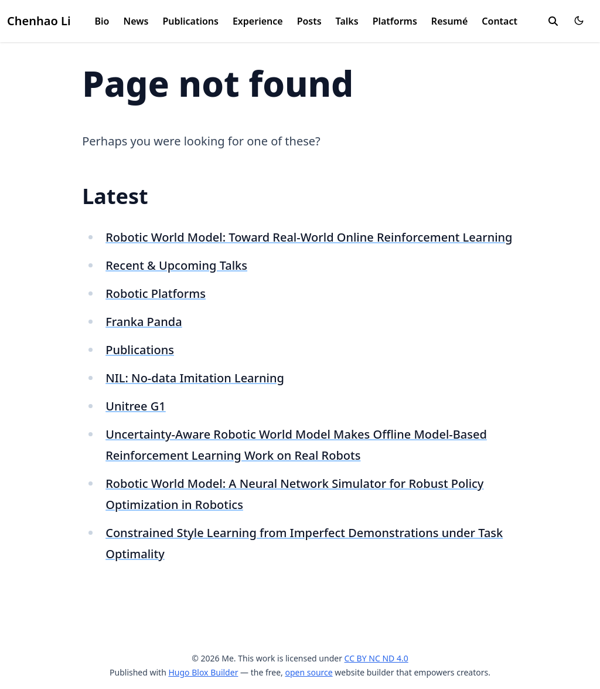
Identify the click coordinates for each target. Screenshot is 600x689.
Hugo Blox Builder (203, 672)
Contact (499, 21)
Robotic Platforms (155, 293)
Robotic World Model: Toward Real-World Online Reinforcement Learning (308, 237)
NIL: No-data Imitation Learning (194, 378)
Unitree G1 (135, 406)
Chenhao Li (39, 21)
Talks (347, 21)
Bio (102, 21)
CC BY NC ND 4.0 (376, 658)
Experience (258, 21)
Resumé (449, 21)
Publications (190, 21)
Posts (309, 21)
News (136, 21)
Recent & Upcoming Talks (176, 265)
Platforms (395, 21)
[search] (553, 21)
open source (308, 672)
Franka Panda (143, 322)
